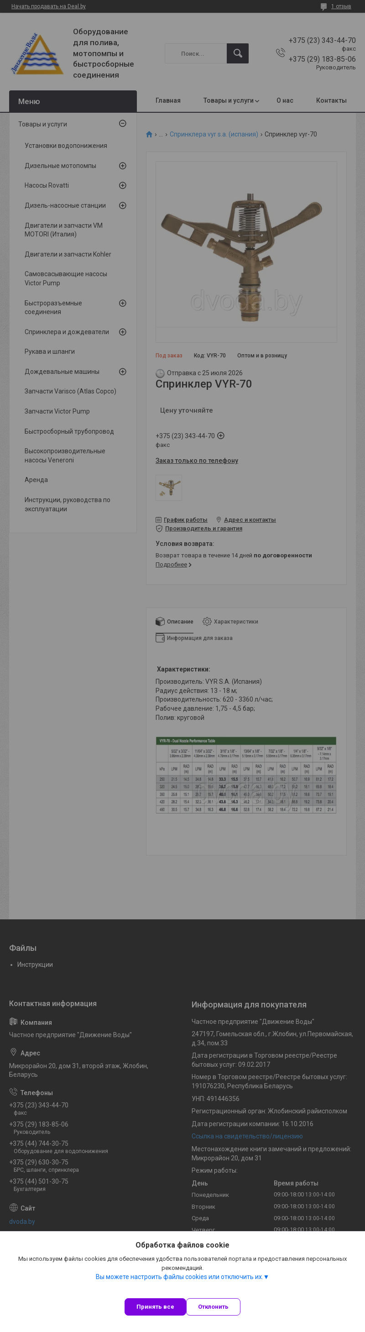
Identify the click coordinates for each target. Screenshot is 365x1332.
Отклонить (213, 1306)
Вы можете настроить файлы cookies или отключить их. (179, 1276)
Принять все (155, 1306)
